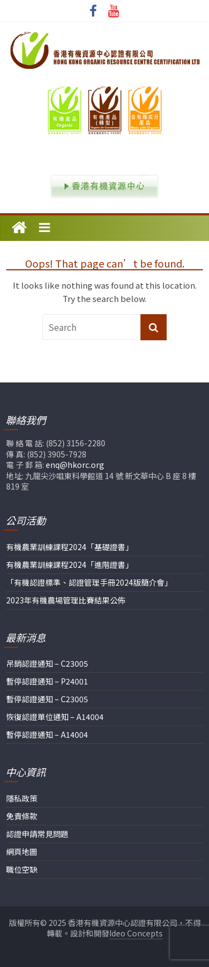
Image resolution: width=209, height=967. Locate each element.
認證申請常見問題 (37, 833)
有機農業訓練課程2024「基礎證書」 (69, 546)
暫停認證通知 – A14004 (47, 734)
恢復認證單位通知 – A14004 (55, 716)
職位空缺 (21, 869)
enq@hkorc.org (75, 464)
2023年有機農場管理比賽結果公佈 (65, 600)
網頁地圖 (21, 851)
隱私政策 (21, 798)
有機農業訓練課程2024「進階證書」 (69, 564)
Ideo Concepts (136, 933)
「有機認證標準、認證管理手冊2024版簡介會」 (89, 582)
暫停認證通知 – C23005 (47, 698)
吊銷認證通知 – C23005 (47, 663)
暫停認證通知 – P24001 (47, 681)
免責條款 (21, 816)
